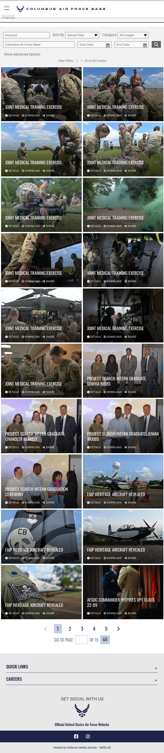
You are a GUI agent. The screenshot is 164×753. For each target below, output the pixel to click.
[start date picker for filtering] (95, 44)
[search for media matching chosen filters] (156, 44)
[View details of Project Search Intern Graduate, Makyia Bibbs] (123, 371)
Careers (14, 679)
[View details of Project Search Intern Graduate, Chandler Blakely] (41, 426)
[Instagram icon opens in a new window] (88, 736)
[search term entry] (26, 35)
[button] (7, 9)
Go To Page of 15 (76, 640)
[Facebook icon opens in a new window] (76, 736)
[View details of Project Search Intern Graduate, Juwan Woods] (123, 426)
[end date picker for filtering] (131, 44)
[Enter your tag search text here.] (38, 44)
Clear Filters (65, 60)
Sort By (58, 35)
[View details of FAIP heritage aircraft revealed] (123, 482)
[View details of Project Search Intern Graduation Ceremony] (41, 482)
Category (109, 35)
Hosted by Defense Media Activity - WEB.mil (82, 747)
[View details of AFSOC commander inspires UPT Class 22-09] (123, 592)
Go (105, 639)
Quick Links (17, 666)
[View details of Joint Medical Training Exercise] (41, 94)
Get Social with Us (82, 699)
